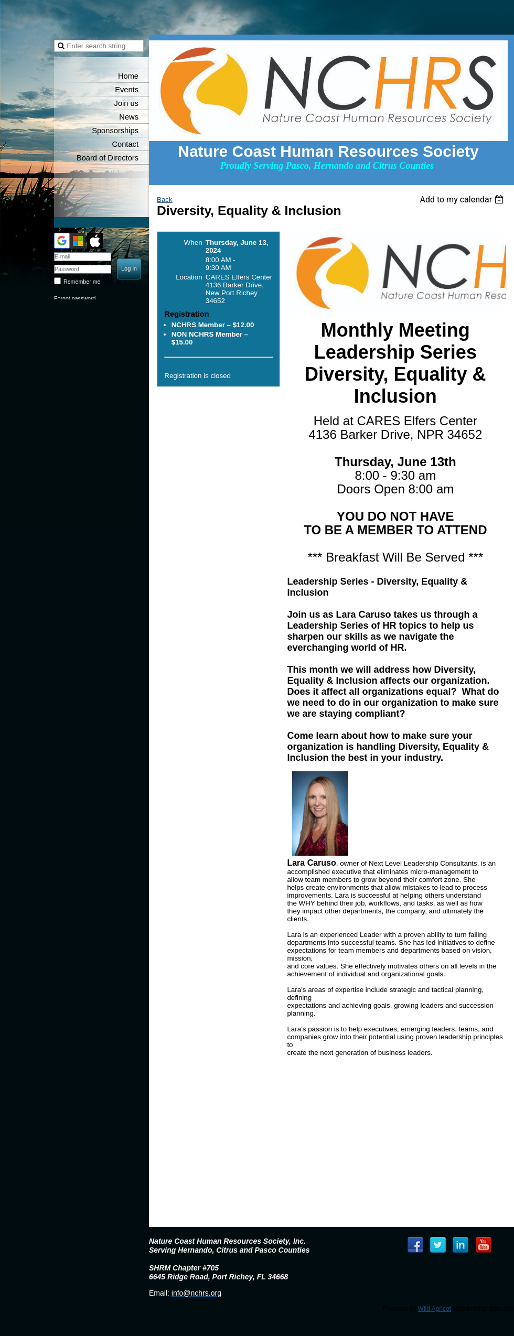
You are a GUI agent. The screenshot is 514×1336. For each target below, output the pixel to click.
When (193, 242)
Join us (126, 103)
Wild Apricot (434, 1308)
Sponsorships (115, 130)
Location (189, 277)
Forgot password (74, 298)
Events (126, 89)
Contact (125, 144)
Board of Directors (107, 158)
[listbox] (463, 199)
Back (165, 199)
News (128, 117)
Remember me (81, 281)
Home (128, 76)
